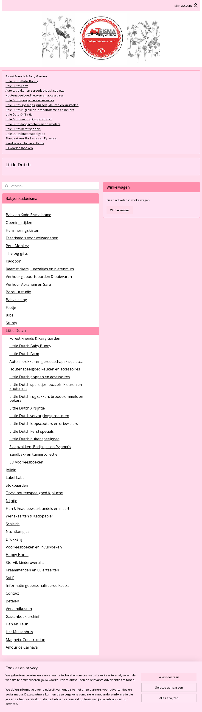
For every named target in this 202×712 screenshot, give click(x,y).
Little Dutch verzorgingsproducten (29, 119)
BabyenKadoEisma (18, 673)
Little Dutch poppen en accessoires (30, 100)
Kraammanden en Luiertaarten (32, 570)
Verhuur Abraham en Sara (28, 284)
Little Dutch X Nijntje (19, 115)
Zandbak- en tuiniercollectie (25, 143)
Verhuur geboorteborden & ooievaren (39, 276)
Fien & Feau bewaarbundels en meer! (37, 508)
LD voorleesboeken (19, 148)
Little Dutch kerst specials (23, 129)
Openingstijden (19, 222)
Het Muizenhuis (19, 631)
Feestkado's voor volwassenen (32, 237)
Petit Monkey (17, 245)
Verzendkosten (19, 608)
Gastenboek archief (22, 616)
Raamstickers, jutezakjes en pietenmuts (40, 268)
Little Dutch (16, 330)
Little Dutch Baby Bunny (22, 81)
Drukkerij (14, 539)
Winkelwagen (119, 210)
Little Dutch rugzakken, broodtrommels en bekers (40, 110)
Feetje (11, 307)
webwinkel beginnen (113, 703)
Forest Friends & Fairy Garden (26, 76)
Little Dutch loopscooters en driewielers (33, 124)
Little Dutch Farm (17, 86)
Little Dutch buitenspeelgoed (25, 134)
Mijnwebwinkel (153, 703)
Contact (12, 593)
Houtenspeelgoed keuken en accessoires (35, 95)
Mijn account (186, 5)
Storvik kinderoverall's (25, 562)
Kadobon (13, 261)
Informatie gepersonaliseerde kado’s (37, 585)
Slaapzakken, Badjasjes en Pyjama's (31, 138)
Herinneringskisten (22, 230)
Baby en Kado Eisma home (28, 214)
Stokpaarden (17, 485)
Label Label (15, 477)
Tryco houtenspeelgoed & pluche (34, 492)
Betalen (12, 601)
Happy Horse (17, 554)
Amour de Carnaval (22, 647)
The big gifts (17, 253)
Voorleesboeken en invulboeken (34, 547)
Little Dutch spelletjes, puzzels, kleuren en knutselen (42, 105)
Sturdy (11, 322)
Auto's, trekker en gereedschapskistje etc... (35, 91)
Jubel (10, 315)
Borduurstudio (18, 291)
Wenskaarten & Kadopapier (29, 516)
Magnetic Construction (25, 639)
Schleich (13, 523)
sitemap (86, 703)
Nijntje (11, 500)
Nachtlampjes (17, 531)
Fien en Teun (17, 624)
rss (96, 703)
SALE (10, 577)
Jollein (11, 469)
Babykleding (16, 299)
